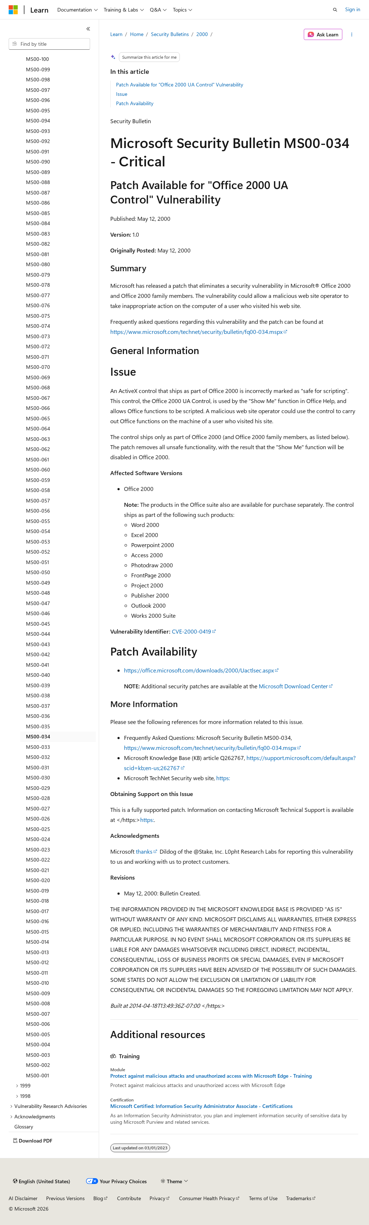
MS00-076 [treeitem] (38, 305)
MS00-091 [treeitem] (37, 151)
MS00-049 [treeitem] (38, 582)
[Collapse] (88, 28)
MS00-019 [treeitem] (37, 890)
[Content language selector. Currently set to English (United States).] (42, 1181)
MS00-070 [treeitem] (38, 366)
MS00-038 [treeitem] (38, 695)
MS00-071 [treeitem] (37, 356)
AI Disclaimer (23, 1198)
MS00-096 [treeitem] (38, 100)
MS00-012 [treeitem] (37, 962)
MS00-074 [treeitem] (38, 325)
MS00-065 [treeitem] (38, 418)
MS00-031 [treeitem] (37, 767)
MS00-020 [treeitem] (38, 880)
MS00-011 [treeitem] (37, 972)
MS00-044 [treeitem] (38, 633)
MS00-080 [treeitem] (38, 264)
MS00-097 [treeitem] (38, 89)
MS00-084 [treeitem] (38, 223)
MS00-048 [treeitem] (38, 592)
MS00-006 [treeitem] (38, 1023)
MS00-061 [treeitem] (37, 459)
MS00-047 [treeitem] (38, 603)
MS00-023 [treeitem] (38, 849)
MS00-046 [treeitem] (38, 613)
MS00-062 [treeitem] (38, 449)
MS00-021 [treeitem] (37, 870)
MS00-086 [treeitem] (38, 202)
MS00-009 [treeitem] (38, 993)
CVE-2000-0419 (191, 631)
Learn (116, 34)
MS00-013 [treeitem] (37, 952)
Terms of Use (263, 1198)
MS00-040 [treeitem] (38, 674)
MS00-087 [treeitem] (38, 192)
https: (223, 778)
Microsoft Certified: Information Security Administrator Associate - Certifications (201, 1106)
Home (136, 34)
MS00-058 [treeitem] (38, 490)
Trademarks (298, 1198)
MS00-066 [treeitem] (38, 407)
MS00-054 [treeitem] (38, 531)
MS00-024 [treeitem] (38, 839)
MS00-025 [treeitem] (38, 829)
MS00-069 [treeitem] (38, 377)
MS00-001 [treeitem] (37, 1075)
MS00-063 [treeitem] (38, 438)
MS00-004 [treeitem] (38, 1044)
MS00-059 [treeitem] (38, 480)
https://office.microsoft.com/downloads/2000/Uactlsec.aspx (199, 670)
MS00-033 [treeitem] (38, 746)
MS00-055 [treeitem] (38, 521)
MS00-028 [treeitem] (38, 798)
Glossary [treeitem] (23, 1126)
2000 (202, 34)
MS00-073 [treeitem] (38, 336)
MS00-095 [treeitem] (38, 110)
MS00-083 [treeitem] (38, 233)
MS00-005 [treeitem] (38, 1034)
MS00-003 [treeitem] (38, 1054)
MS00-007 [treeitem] (38, 1013)
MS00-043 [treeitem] (38, 644)
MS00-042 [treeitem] (38, 654)
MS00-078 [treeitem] (38, 284)
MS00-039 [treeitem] (38, 685)
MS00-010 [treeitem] (37, 982)
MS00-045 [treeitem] (38, 623)
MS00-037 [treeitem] (38, 705)
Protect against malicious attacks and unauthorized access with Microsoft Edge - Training (211, 1076)
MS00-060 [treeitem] (38, 469)
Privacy (157, 1198)
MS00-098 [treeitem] (38, 79)
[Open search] (335, 9)
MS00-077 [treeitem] (38, 295)
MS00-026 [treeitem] (38, 818)
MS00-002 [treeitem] (38, 1064)
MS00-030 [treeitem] (38, 777)
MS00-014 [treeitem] (37, 941)
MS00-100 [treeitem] (37, 58)
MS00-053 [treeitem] (38, 541)
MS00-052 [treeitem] (38, 551)
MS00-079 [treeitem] (38, 274)
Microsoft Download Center (293, 686)
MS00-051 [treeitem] (37, 562)
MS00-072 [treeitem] (38, 346)
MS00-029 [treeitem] (38, 787)
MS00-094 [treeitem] (38, 120)
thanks (144, 851)
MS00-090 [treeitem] (38, 161)
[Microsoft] (13, 9)
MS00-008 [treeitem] (38, 1003)
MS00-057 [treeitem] (38, 500)
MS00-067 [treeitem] (38, 397)
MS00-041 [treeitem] (37, 664)
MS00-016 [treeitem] (37, 921)
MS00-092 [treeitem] (38, 141)
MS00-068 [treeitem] (38, 387)
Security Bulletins (170, 34)
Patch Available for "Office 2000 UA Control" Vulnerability (179, 84)
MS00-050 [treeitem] (38, 572)
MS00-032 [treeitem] (38, 757)
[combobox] (49, 44)
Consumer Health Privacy (207, 1198)
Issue (121, 93)
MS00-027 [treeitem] (38, 808)
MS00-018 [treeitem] (37, 900)
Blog (98, 1198)
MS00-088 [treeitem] (38, 182)
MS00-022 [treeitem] (38, 859)
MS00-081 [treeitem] (37, 254)
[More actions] (351, 34)
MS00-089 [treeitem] (38, 172)
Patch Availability (135, 103)
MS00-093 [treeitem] (38, 131)
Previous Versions (65, 1198)
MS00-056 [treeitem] (38, 510)
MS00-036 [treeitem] (38, 715)
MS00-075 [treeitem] (38, 315)
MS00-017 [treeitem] (37, 911)
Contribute (129, 1198)
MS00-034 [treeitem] (38, 736)
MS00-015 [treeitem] (37, 931)
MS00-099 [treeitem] (38, 69)
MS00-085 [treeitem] (38, 213)
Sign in (352, 9)
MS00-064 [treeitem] (38, 428)
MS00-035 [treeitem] (38, 726)
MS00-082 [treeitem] (38, 243)
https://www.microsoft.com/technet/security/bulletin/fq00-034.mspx (196, 331)
